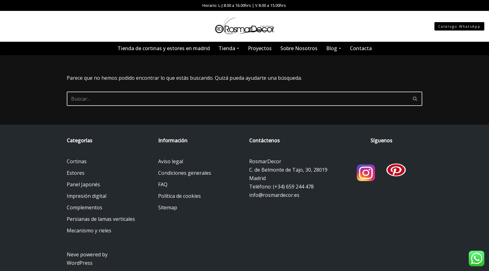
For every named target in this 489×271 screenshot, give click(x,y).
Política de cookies (179, 196)
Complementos (84, 207)
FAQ (162, 184)
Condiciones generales (184, 172)
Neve (73, 254)
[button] (238, 48)
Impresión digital (86, 196)
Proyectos (260, 48)
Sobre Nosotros (298, 48)
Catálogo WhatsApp (459, 26)
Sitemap (167, 207)
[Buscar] (237, 99)
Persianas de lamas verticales (101, 219)
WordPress (80, 262)
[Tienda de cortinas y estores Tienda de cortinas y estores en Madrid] (244, 26)
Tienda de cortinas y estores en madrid (164, 48)
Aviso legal (170, 161)
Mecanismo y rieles (89, 230)
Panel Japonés (83, 184)
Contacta (361, 48)
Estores (76, 172)
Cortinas (77, 161)
